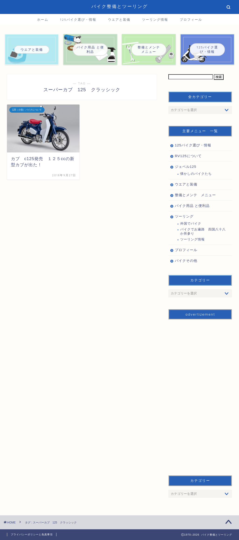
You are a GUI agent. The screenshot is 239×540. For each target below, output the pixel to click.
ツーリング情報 (155, 19)
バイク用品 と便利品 (192, 206)
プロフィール (191, 19)
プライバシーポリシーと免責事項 (32, 534)
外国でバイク (190, 223)
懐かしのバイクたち (196, 174)
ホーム (42, 19)
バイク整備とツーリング (119, 6)
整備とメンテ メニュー (195, 195)
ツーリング (184, 216)
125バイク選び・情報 (78, 19)
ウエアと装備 (119, 19)
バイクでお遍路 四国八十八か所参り (203, 231)
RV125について (188, 156)
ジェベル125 (185, 167)
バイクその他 (186, 261)
